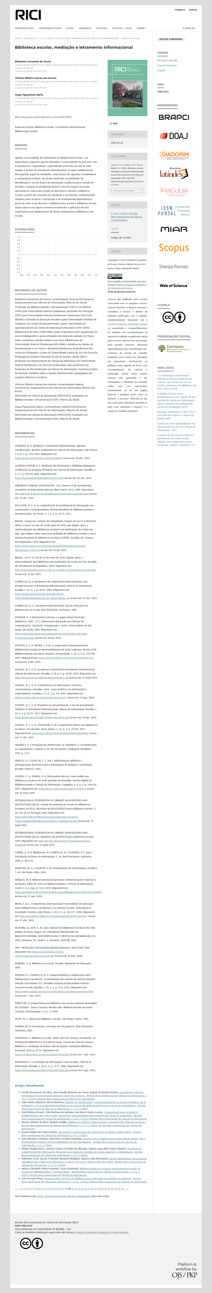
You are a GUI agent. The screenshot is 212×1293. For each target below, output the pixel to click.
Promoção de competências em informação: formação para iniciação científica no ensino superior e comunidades (82, 1150)
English (161, 70)
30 (105, 1188)
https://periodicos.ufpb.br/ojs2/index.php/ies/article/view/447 (53, 916)
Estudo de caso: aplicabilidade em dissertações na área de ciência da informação (176, 427)
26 (92, 1188)
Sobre (141, 28)
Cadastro (180, 9)
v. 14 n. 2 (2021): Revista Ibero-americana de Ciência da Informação (78, 38)
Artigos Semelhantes (29, 1085)
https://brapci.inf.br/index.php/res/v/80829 (38, 458)
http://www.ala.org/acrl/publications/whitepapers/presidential (54, 493)
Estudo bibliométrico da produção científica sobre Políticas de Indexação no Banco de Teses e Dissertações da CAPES (84, 1160)
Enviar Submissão (171, 39)
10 (39, 1188)
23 (82, 1188)
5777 (192, 445)
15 (56, 1188)
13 (49, 1188)
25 (89, 1188)
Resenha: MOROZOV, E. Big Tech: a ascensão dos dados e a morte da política (176, 415)
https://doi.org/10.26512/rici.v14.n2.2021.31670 (46, 117)
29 (102, 1188)
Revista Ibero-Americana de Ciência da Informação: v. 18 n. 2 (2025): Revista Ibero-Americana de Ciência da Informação (84, 1117)
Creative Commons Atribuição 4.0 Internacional (101, 1232)
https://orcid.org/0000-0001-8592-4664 (31, 105)
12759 (174, 388)
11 (42, 1188)
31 (109, 1188)
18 (66, 1188)
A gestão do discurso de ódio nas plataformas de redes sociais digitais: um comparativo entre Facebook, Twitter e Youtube (175, 440)
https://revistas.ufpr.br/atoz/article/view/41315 (40, 697)
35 (122, 1188)
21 (76, 1188)
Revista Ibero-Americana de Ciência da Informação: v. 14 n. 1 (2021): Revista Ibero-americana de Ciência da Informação (84, 1097)
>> (127, 1188)
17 (62, 1188)
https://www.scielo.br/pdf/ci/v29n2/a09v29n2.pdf (42, 1070)
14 (52, 1188)
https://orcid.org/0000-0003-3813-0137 (31, 88)
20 (72, 1188)
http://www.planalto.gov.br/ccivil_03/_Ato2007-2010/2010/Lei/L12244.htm (55, 570)
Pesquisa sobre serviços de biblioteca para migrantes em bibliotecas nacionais (88, 1178)
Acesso (193, 9)
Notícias (101, 28)
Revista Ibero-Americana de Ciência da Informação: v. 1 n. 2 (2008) (84, 1107)
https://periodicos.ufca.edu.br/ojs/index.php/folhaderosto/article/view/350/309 (58, 892)
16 (59, 1188)
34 (119, 1188)
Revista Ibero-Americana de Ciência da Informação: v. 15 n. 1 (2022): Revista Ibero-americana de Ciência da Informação (84, 1180)
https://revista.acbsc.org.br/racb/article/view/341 (42, 1054)
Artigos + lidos (122, 28)
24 (85, 1188)
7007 (168, 418)
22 (79, 1188)
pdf (115, 123)
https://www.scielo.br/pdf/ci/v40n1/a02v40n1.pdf (42, 717)
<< (16, 1188)
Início (18, 38)
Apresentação (24, 28)
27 (95, 1188)
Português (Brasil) (167, 60)
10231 (184, 406)
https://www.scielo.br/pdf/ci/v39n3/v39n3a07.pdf (42, 677)
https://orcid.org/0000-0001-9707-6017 (31, 71)
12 (46, 1188)
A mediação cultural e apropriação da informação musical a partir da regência (83, 1094)
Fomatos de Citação (124, 190)
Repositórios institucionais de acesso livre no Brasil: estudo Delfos (95, 1132)
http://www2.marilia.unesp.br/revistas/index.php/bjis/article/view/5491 (54, 991)
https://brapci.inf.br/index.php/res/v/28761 (62, 788)
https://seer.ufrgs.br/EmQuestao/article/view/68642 (60, 733)
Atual (70, 28)
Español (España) (167, 65)
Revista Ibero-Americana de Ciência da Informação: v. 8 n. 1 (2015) (81, 1133)
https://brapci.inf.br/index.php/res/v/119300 (39, 478)
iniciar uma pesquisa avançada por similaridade (64, 1196)
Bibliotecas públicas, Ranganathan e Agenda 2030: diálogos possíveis (107, 1122)
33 (115, 1188)
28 (99, 1188)
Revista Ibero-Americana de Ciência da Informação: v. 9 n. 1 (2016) (82, 1153)
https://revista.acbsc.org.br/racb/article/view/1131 (66, 657)
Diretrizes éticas (50, 28)
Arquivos (85, 28)
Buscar (189, 28)
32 (112, 1188)
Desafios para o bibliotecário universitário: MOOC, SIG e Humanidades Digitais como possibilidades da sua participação (83, 1140)
